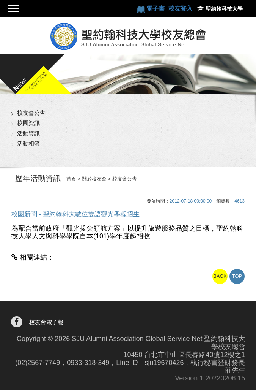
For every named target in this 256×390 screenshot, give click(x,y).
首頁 (71, 179)
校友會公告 (31, 112)
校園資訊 (28, 123)
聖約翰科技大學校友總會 (128, 36)
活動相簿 (28, 143)
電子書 (156, 8)
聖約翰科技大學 (224, 8)
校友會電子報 (46, 322)
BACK (219, 276)
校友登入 (180, 8)
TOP (237, 276)
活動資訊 (28, 133)
